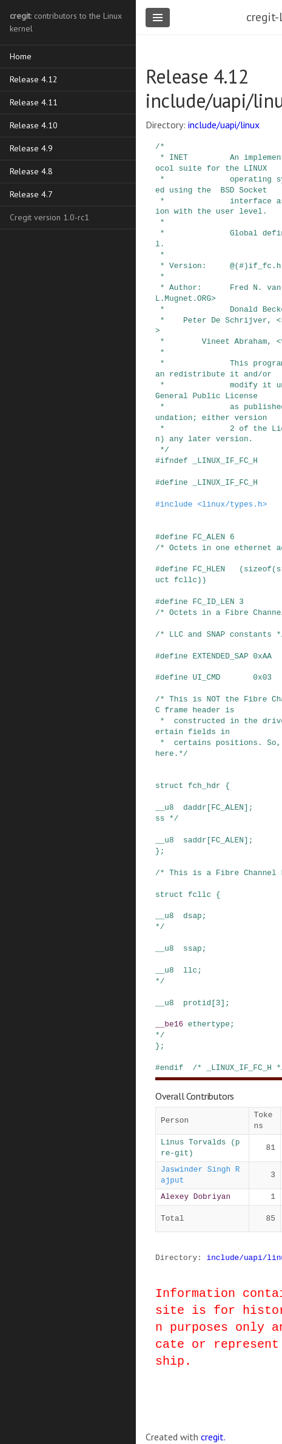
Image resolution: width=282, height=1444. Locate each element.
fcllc (199, 894)
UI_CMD (206, 677)
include (176, 504)
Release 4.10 (34, 125)
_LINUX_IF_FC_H (225, 460)
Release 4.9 (31, 148)
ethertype (209, 1024)
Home (21, 56)
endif (171, 1067)
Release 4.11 (34, 102)
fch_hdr (204, 785)
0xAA (262, 656)
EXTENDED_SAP (220, 656)
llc (190, 970)
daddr (194, 807)
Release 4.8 (31, 171)
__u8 (164, 807)
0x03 (262, 677)
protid (197, 1002)
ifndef (174, 460)
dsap (192, 915)
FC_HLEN (208, 568)
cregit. (213, 1437)
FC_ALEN (208, 536)
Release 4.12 (34, 79)
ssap (192, 948)
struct (169, 785)
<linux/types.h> (232, 504)
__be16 (169, 1024)
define (174, 482)
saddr (194, 840)
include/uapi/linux (224, 125)
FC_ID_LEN (213, 601)
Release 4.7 (31, 194)
